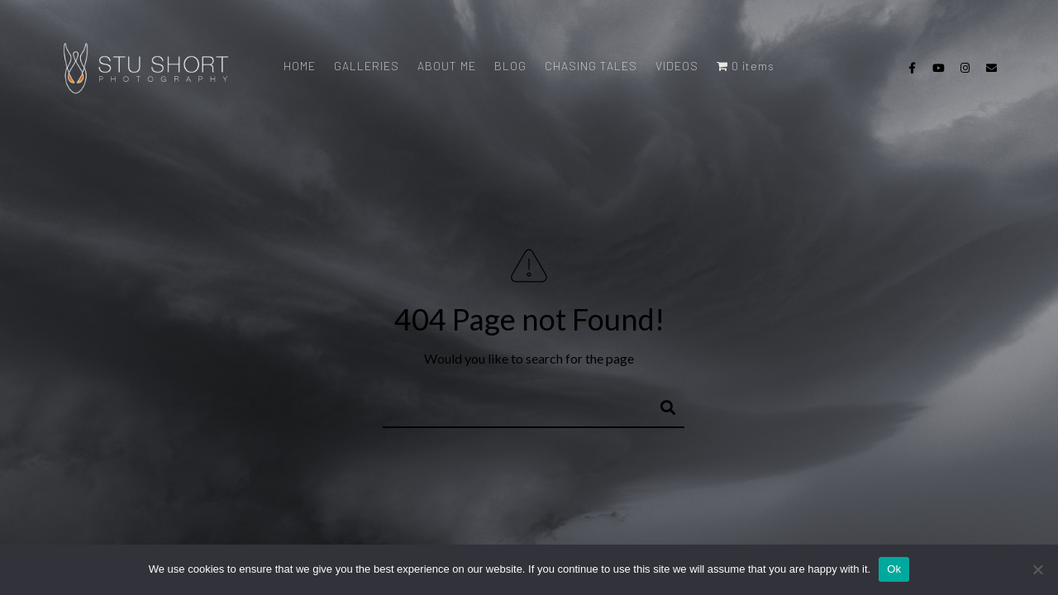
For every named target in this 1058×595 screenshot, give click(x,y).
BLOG (510, 66)
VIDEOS (676, 66)
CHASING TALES (591, 66)
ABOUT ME (446, 66)
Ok (894, 569)
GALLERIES (366, 66)
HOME (300, 66)
